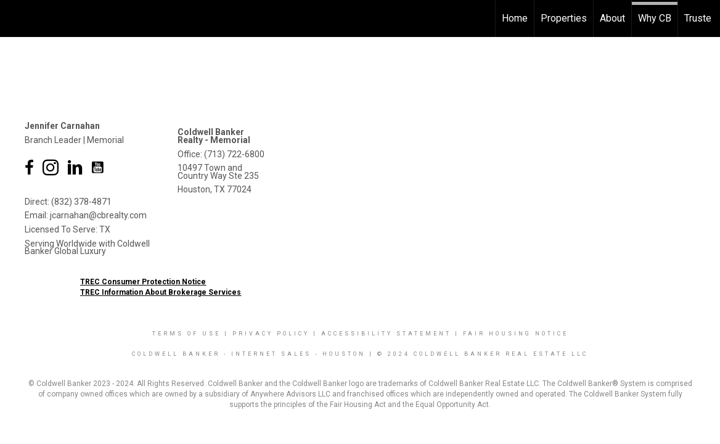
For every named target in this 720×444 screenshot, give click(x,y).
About (612, 18)
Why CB (654, 18)
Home (515, 18)
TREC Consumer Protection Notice (143, 282)
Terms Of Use (186, 334)
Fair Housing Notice (515, 334)
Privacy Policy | (276, 334)
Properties (564, 18)
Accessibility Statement (386, 334)
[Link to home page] (15, 18)
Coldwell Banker (176, 354)
